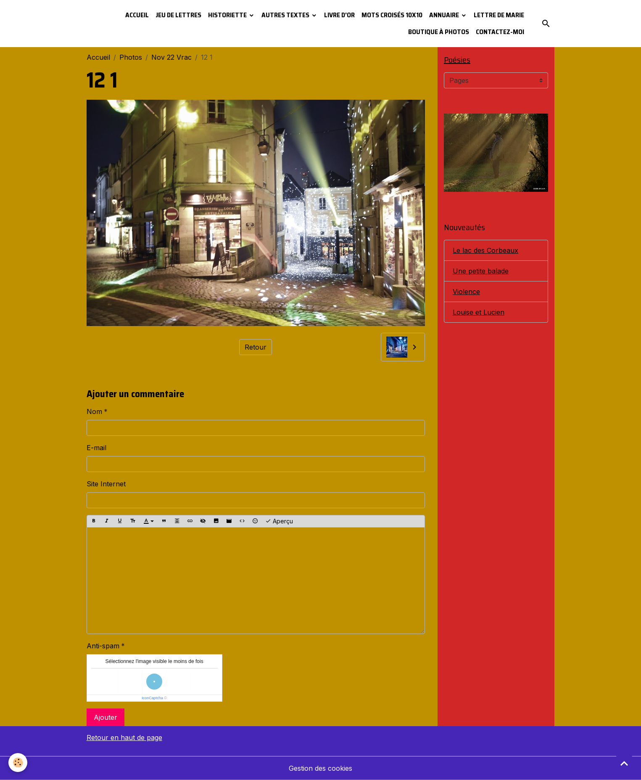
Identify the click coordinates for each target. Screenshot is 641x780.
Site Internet (106, 484)
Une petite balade (481, 271)
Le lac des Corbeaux (485, 250)
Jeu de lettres (178, 15)
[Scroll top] (624, 763)
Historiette (228, 15)
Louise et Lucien (478, 312)
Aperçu (279, 521)
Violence (466, 291)
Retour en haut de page (124, 737)
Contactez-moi (500, 32)
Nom (94, 411)
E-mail (96, 447)
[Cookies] (17, 762)
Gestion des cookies (320, 768)
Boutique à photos (438, 32)
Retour (255, 347)
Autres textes (286, 15)
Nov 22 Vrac (171, 57)
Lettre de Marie (499, 15)
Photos (130, 57)
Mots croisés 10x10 (391, 15)
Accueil (137, 15)
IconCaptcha (152, 698)
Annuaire (444, 15)
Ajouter (105, 717)
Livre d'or (339, 15)
